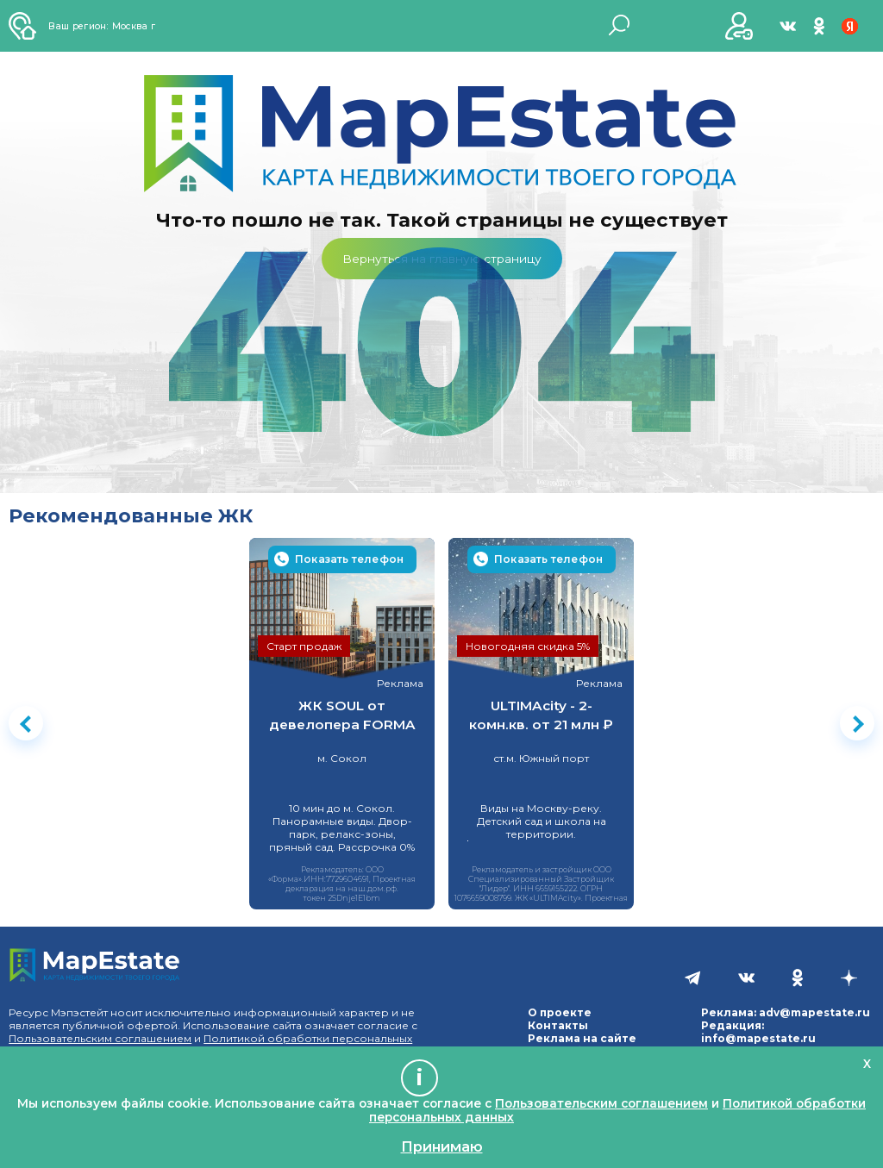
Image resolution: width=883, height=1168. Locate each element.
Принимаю (442, 1146)
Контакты (558, 1025)
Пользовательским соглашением (100, 1038)
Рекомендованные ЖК (131, 515)
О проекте (560, 1012)
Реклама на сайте (582, 1038)
